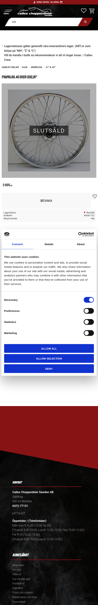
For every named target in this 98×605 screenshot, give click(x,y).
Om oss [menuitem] (16, 569)
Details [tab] (49, 244)
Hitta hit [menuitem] (16, 574)
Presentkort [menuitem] (18, 601)
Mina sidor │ (44, 2)
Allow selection (49, 358)
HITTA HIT (18, 513)
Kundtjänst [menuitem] (18, 583)
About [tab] (81, 244)
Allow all (49, 348)
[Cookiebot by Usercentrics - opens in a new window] (78, 234)
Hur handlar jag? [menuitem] (21, 579)
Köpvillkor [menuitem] (17, 588)
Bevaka (46, 200)
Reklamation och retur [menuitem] (24, 597)
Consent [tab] (17, 244)
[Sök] (85, 22)
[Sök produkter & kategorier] (43, 22)
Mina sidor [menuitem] (18, 565)
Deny (49, 368)
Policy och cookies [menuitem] (22, 592)
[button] (7, 12)
